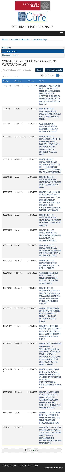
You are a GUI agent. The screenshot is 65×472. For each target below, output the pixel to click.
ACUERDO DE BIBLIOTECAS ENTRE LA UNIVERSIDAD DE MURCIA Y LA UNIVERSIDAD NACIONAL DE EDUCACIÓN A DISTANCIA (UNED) (48, 277)
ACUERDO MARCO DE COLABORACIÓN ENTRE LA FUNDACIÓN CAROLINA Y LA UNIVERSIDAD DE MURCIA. (48, 127)
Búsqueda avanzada (10, 55)
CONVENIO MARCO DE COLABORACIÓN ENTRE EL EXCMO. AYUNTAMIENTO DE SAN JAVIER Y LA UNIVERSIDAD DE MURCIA (50, 113)
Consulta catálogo (40, 39)
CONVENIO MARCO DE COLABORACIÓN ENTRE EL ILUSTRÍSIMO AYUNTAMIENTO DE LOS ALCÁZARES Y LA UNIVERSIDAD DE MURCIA (50, 235)
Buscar (39, 70)
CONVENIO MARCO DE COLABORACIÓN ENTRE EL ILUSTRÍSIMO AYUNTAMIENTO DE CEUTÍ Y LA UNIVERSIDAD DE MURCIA (50, 182)
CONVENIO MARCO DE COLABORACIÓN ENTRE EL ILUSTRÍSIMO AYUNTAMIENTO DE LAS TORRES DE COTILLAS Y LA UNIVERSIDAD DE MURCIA (50, 250)
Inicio (5, 39)
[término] (18, 70)
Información (6, 47)
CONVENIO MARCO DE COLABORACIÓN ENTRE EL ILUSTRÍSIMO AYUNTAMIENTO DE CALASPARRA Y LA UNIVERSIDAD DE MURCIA (50, 220)
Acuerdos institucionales (20, 39)
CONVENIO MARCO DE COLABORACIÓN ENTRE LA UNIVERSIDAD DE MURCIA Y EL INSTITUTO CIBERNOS (49, 264)
